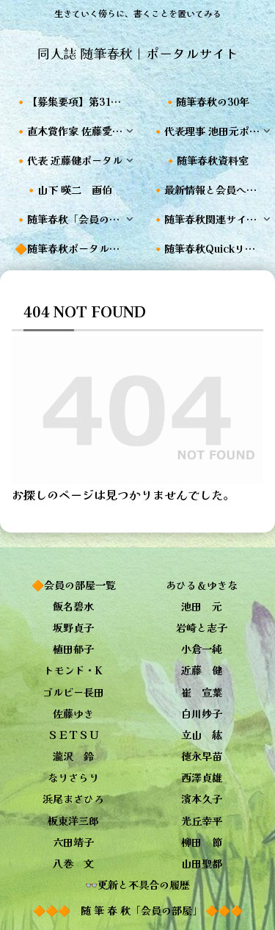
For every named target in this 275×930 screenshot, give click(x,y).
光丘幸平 (201, 820)
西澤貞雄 (201, 777)
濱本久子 (201, 798)
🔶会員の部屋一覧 (74, 584)
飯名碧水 (73, 606)
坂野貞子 (73, 627)
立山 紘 (201, 734)
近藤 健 (201, 670)
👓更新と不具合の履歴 (137, 884)
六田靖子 (73, 842)
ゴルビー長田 (73, 692)
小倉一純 (201, 648)
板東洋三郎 (73, 820)
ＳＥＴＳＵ (73, 734)
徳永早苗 (201, 756)
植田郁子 (73, 648)
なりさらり (73, 777)
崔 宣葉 (201, 692)
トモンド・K (73, 670)
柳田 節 (201, 842)
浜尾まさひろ (73, 798)
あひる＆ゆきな (202, 584)
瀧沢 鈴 (73, 756)
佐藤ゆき (73, 713)
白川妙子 (201, 713)
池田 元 (201, 606)
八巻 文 (73, 863)
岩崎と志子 (201, 627)
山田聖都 (201, 863)
